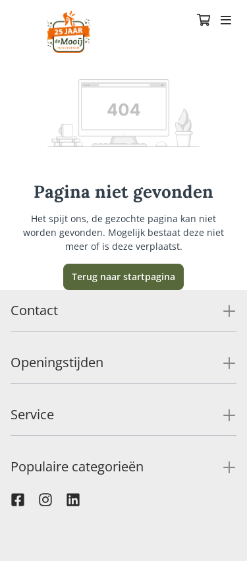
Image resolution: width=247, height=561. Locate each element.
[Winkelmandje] (203, 21)
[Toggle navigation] (225, 21)
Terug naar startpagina (123, 276)
